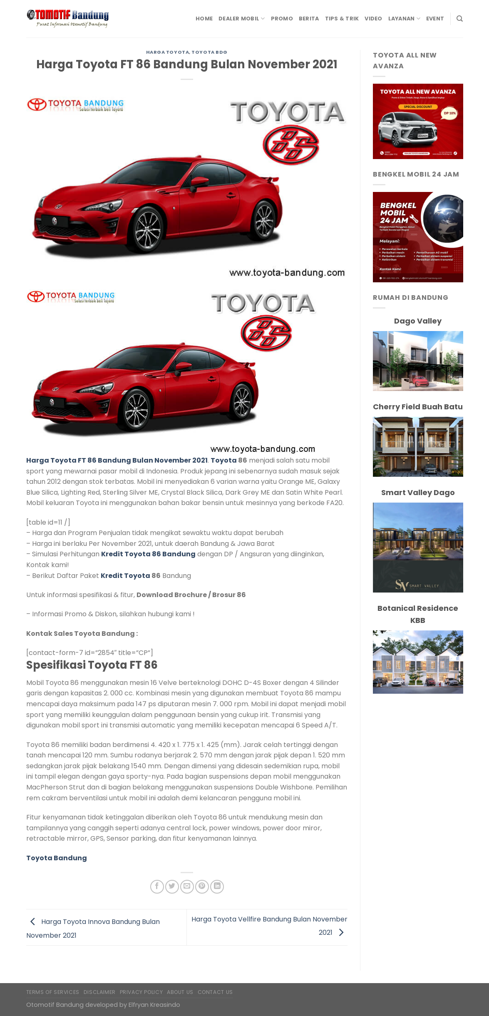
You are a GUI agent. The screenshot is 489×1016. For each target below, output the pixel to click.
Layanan (404, 18)
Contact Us (215, 992)
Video (373, 18)
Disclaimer (100, 992)
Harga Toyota (167, 52)
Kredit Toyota (125, 575)
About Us (180, 992)
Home (204, 18)
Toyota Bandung (56, 858)
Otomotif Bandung (55, 1005)
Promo (282, 18)
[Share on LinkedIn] (217, 887)
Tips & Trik (342, 18)
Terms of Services (52, 992)
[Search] (460, 19)
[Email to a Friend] (187, 887)
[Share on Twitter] (172, 887)
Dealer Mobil (241, 18)
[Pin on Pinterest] (202, 887)
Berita (309, 18)
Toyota (224, 460)
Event (435, 18)
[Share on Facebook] (157, 887)
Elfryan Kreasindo (154, 1005)
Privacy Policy (141, 992)
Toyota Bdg (209, 52)
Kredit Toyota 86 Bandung (148, 554)
